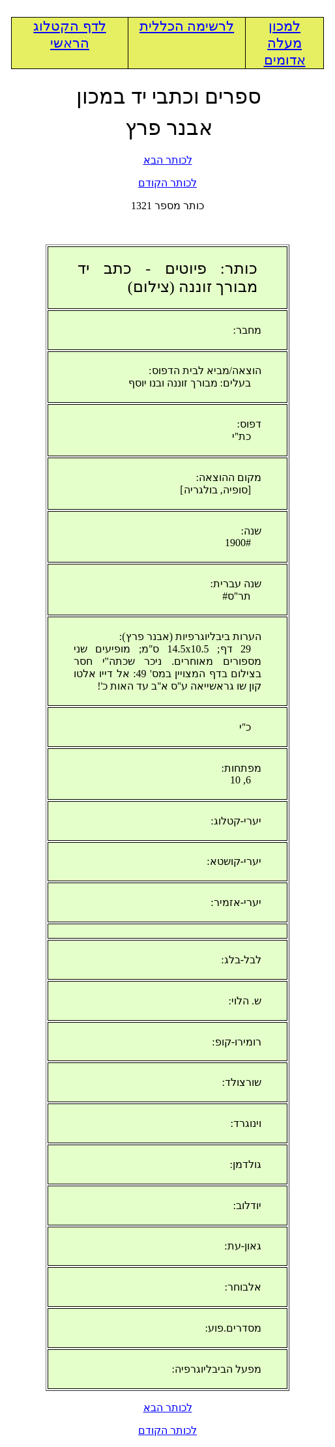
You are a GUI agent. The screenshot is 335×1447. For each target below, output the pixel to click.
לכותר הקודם (167, 182)
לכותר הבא (167, 160)
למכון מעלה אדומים (285, 43)
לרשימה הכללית (186, 26)
